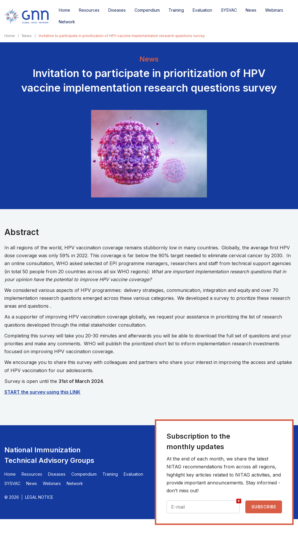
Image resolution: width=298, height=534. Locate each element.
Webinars (274, 10)
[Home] (26, 16)
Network (67, 21)
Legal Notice (39, 497)
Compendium (147, 10)
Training (176, 10)
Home (64, 10)
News (251, 10)
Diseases (117, 10)
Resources (89, 10)
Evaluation (202, 10)
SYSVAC (229, 10)
